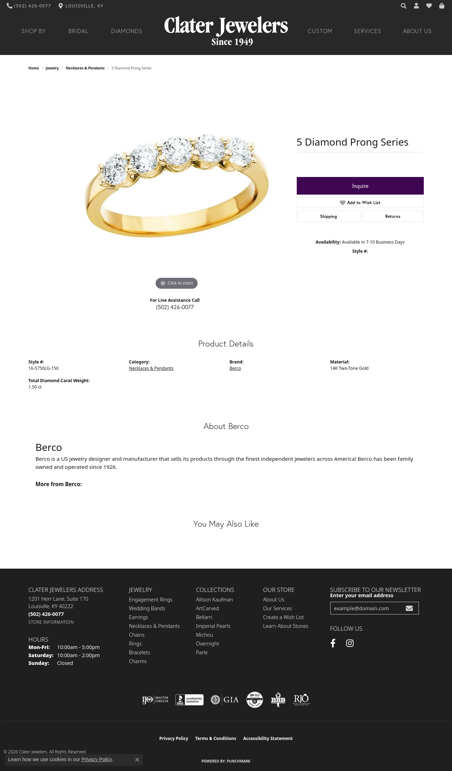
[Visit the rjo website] (301, 700)
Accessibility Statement (268, 738)
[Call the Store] (46, 614)
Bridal (78, 31)
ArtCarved (207, 608)
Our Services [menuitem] (277, 608)
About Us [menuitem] (273, 599)
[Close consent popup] (137, 760)
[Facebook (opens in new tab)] (333, 643)
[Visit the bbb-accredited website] (189, 700)
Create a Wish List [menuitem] (283, 617)
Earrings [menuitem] (138, 617)
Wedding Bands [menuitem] (147, 608)
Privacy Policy (173, 738)
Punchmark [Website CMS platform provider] (239, 761)
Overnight (207, 643)
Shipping (328, 216)
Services (367, 31)
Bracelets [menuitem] (139, 652)
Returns (392, 216)
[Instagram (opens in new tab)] (350, 643)
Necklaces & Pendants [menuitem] (154, 626)
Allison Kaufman (214, 599)
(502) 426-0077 (175, 307)
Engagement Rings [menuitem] (151, 599)
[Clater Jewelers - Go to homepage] (226, 31)
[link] (29, 6)
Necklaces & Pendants (85, 68)
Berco (235, 368)
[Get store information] (51, 622)
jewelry (52, 68)
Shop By (34, 31)
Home (34, 68)
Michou (204, 634)
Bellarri (204, 617)
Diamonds (127, 31)
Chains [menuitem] (137, 634)
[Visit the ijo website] (155, 700)
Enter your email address (361, 595)
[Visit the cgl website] (255, 700)
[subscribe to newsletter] (409, 608)
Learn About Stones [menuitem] (286, 626)
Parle (202, 652)
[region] (177, 186)
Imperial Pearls (213, 626)
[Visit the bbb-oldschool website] (278, 700)
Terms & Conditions (215, 738)
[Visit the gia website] (225, 700)
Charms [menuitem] (138, 661)
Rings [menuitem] (135, 643)
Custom (320, 31)
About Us (417, 31)
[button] (404, 6)
